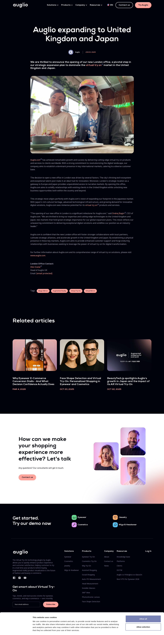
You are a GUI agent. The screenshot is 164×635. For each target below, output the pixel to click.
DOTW (119, 570)
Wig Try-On (86, 566)
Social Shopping (88, 574)
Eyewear (82, 517)
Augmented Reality (59, 291)
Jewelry (123, 517)
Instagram (19, 577)
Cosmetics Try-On (89, 561)
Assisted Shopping (89, 570)
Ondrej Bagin (118, 213)
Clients (119, 566)
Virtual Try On (76, 291)
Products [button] (65, 5)
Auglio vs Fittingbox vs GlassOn (129, 574)
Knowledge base (123, 557)
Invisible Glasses (88, 588)
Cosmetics (83, 525)
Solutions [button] (51, 5)
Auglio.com (35, 160)
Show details (130, 630)
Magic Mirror (43, 291)
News (106, 566)
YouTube (25, 577)
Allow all (143, 609)
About (106, 557)
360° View (86, 592)
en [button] (110, 5)
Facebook (14, 577)
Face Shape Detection (91, 601)
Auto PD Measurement (91, 579)
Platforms (121, 561)
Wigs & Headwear (128, 525)
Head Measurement (90, 583)
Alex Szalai (35, 267)
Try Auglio (143, 5)
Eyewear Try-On (88, 557)
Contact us (124, 5)
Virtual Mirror (90, 291)
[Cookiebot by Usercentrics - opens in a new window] (16, 630)
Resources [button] (95, 5)
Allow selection (143, 617)
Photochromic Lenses (91, 597)
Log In (148, 551)
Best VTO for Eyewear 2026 (128, 579)
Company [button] (80, 5)
